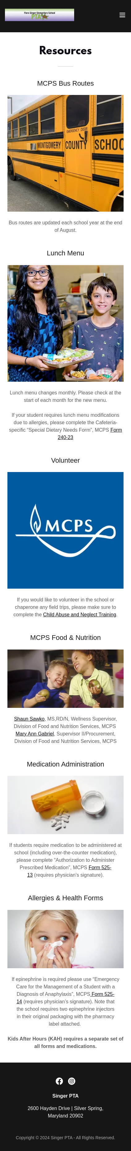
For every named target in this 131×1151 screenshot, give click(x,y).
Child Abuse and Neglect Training (79, 614)
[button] (122, 15)
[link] (39, 14)
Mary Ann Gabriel (35, 733)
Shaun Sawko (29, 719)
